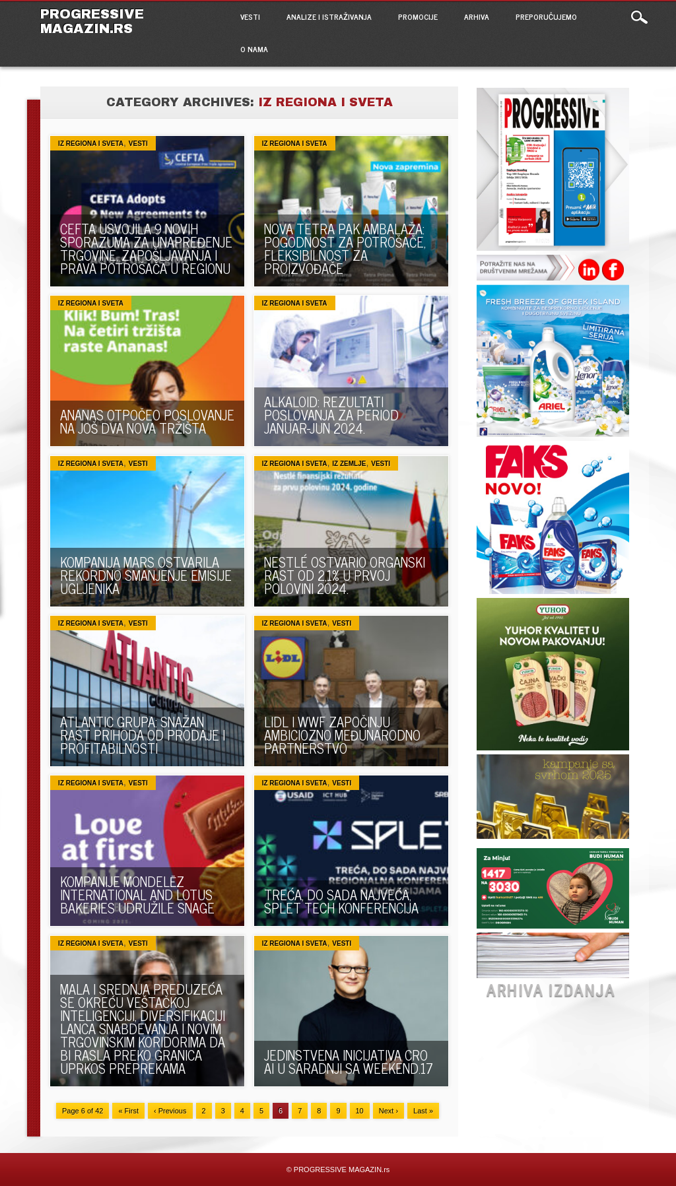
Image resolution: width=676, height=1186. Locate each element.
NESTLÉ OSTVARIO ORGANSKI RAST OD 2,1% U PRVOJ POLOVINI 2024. (344, 575)
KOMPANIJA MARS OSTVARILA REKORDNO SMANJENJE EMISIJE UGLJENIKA (146, 575)
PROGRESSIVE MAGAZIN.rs (92, 21)
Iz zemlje (349, 463)
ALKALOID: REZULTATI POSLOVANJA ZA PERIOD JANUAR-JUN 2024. (331, 415)
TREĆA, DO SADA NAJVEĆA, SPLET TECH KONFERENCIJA (341, 901)
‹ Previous (170, 1111)
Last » (423, 1111)
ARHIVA (476, 16)
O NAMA (254, 48)
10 (360, 1111)
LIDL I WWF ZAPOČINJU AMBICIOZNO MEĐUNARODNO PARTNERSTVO (342, 735)
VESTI (250, 16)
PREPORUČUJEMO (546, 16)
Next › (388, 1111)
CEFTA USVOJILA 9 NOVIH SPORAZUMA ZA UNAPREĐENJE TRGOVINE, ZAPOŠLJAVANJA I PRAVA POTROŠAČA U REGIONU (146, 248)
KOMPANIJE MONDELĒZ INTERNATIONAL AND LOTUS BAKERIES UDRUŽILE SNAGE (137, 895)
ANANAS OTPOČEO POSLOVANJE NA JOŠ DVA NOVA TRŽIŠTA (147, 421)
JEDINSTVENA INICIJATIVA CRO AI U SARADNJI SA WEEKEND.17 (348, 1061)
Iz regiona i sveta (90, 143)
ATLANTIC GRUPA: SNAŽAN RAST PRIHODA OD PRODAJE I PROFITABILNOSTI (142, 735)
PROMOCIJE (418, 16)
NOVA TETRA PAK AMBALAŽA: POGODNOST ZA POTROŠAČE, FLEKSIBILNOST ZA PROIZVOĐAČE (345, 248)
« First (128, 1111)
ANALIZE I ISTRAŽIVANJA (329, 16)
